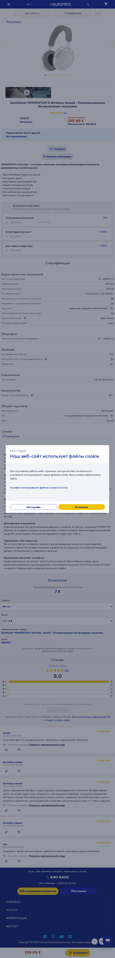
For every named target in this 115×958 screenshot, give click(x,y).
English (22, 450)
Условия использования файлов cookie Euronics (39, 487)
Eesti (13, 450)
